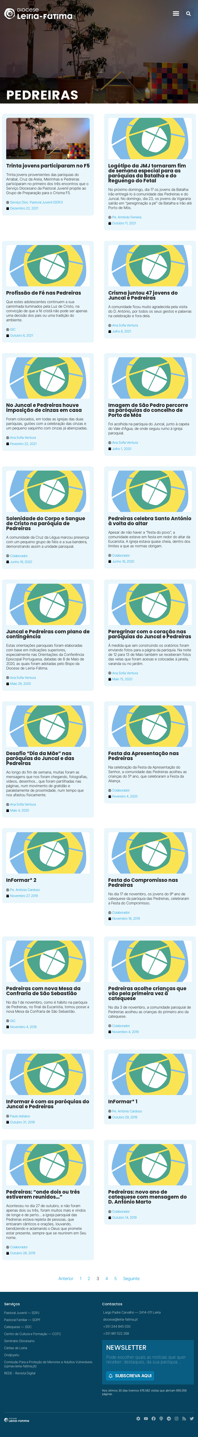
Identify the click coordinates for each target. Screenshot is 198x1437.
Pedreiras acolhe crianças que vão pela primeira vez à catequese (147, 993)
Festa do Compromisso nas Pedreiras (143, 882)
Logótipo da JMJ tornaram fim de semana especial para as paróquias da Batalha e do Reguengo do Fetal (147, 173)
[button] (176, 13)
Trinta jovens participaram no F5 (48, 165)
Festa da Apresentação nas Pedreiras (143, 756)
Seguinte (131, 1278)
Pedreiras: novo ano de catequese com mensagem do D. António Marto (147, 1196)
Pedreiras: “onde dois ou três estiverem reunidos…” (43, 1194)
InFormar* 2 (21, 880)
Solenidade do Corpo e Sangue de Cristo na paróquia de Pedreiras (45, 523)
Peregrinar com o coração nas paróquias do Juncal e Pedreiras (149, 634)
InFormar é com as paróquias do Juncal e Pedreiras (47, 1104)
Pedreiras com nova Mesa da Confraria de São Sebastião (43, 991)
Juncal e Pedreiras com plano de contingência (48, 634)
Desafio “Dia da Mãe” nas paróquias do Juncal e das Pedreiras (40, 758)
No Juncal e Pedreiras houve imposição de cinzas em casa (44, 408)
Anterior (65, 1278)
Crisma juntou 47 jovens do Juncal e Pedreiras (143, 295)
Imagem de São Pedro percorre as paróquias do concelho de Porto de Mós (148, 410)
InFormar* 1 (122, 1101)
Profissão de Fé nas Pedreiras (43, 292)
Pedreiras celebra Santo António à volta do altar (149, 521)
